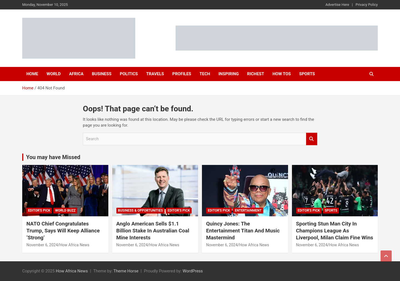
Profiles (181, 73)
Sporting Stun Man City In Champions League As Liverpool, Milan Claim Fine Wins (334, 230)
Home (32, 73)
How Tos (281, 73)
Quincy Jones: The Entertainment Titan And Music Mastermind (243, 230)
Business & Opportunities (140, 210)
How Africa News (74, 245)
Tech (204, 73)
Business (102, 73)
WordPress (192, 271)
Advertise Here (337, 4)
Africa (76, 73)
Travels (155, 73)
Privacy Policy (367, 4)
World (54, 73)
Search (311, 139)
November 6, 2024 (42, 245)
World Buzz (65, 210)
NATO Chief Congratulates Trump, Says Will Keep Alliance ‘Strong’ (63, 230)
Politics (129, 73)
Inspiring (228, 73)
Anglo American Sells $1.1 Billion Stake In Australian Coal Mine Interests (152, 230)
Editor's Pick (39, 210)
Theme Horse (125, 271)
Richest (255, 73)
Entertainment (248, 210)
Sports (307, 73)
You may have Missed (53, 157)
